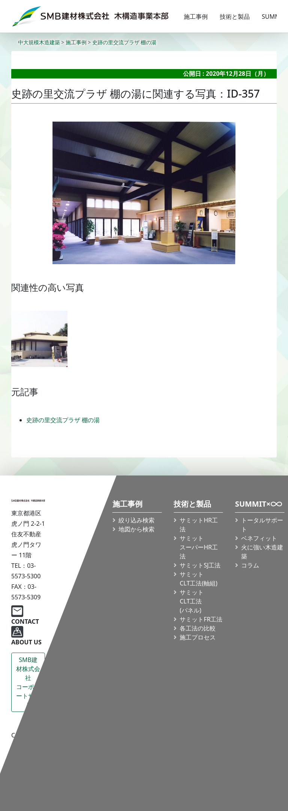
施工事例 (196, 16)
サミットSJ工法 (200, 565)
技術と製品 (235, 16)
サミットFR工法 (201, 619)
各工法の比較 (198, 628)
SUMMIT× (259, 506)
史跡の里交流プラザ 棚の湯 (63, 420)
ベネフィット (259, 538)
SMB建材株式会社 (28, 682)
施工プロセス (198, 637)
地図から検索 (136, 529)
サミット (199, 578)
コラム (250, 565)
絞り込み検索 (136, 520)
